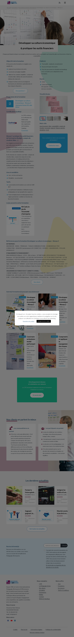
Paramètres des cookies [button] (28, 321)
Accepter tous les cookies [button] (44, 321)
